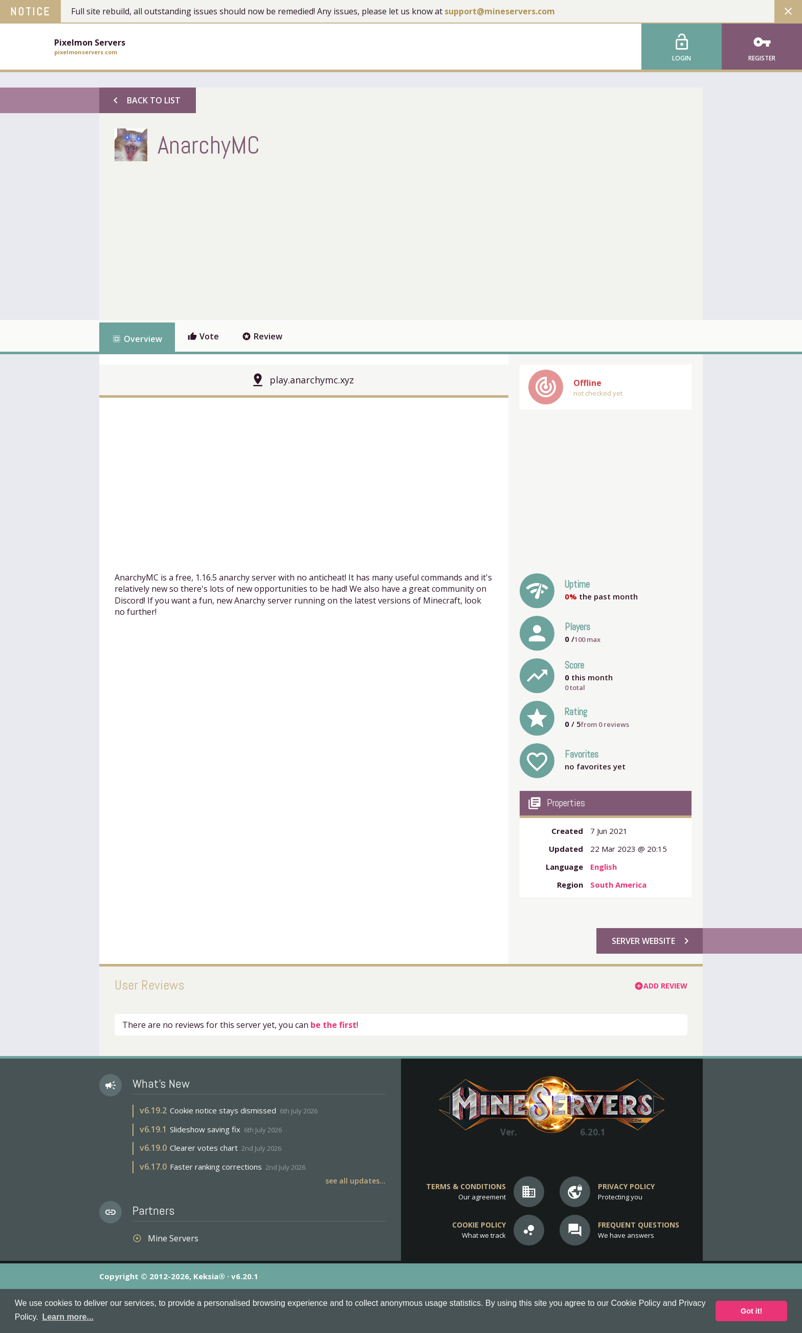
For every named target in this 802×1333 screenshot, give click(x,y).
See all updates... (355, 1181)
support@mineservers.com (499, 11)
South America (618, 884)
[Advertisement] (301, 238)
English (603, 867)
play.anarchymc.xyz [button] (312, 380)
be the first (333, 1024)
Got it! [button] (751, 1311)
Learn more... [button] (67, 1317)
